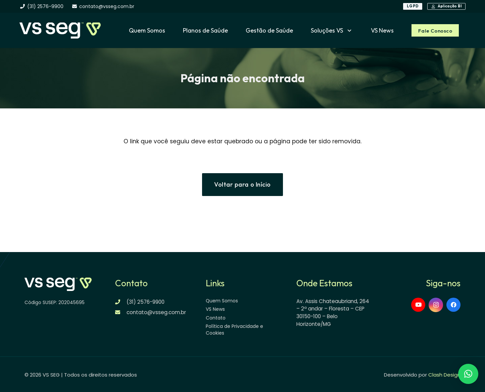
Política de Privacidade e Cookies (234, 329)
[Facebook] (453, 305)
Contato (216, 317)
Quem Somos (222, 300)
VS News (215, 309)
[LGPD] (412, 6)
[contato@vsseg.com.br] (121, 312)
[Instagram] (436, 305)
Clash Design (444, 374)
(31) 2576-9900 (145, 301)
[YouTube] (418, 305)
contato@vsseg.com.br (156, 312)
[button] (348, 30)
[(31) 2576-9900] (121, 301)
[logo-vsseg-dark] (59, 30)
